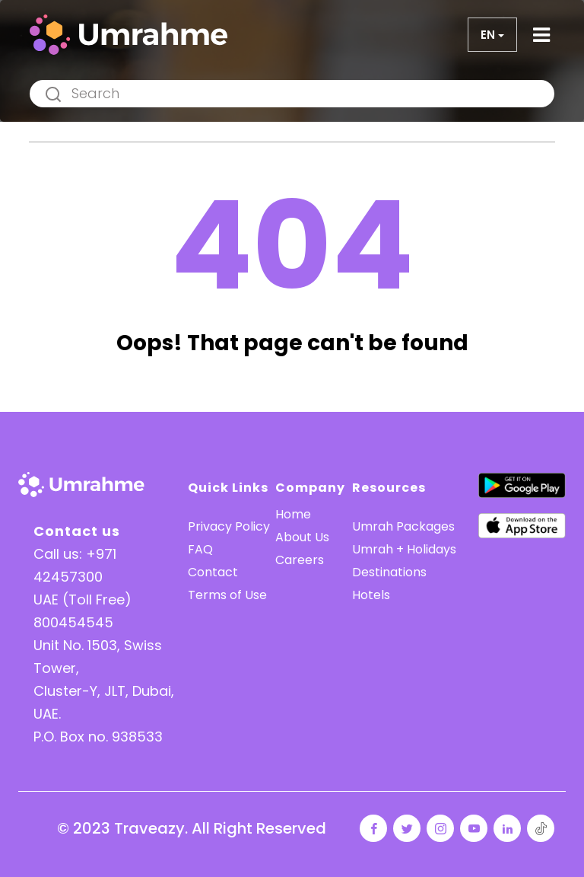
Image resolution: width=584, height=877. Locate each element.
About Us (302, 537)
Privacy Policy (229, 526)
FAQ (200, 549)
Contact (213, 572)
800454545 (73, 622)
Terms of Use (227, 595)
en (488, 35)
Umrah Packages (403, 526)
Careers (299, 560)
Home (293, 514)
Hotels (371, 595)
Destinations (389, 572)
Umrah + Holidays (404, 549)
